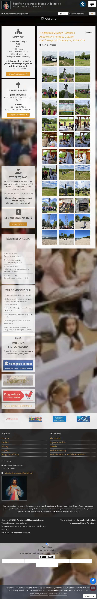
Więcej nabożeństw (18, 74)
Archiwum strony (58, 450)
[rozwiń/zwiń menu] (92, 4)
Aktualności (55, 438)
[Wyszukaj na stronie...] (78, 13)
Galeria (50, 18)
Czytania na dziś (57, 442)
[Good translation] (43, 557)
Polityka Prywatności (38, 593)
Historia (5, 438)
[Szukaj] (92, 13)
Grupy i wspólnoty (10, 454)
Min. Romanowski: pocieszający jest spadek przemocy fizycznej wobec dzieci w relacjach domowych (18, 329)
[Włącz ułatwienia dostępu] (83, 4)
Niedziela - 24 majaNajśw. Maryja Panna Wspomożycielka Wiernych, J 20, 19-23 (16, 296)
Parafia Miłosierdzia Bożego (32, 5)
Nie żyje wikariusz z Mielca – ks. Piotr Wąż (17, 323)
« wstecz (89, 33)
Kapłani (5, 442)
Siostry (5, 446)
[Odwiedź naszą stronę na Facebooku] (93, 581)
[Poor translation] (51, 557)
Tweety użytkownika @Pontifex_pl (18, 409)
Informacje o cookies (58, 593)
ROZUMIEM (89, 596)
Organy (5, 450)
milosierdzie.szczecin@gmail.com (16, 14)
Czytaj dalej (18, 236)
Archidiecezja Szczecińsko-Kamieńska (68, 454)
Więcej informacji (18, 114)
